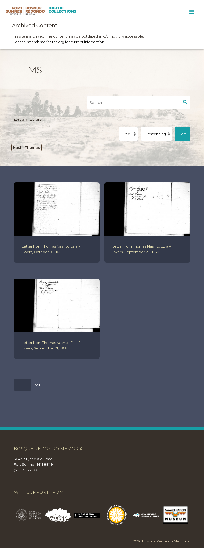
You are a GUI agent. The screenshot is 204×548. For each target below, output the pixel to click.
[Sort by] (128, 134)
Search (185, 102)
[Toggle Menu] (191, 12)
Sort (182, 134)
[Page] (22, 385)
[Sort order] (156, 134)
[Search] (133, 102)
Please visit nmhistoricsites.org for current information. (58, 42)
